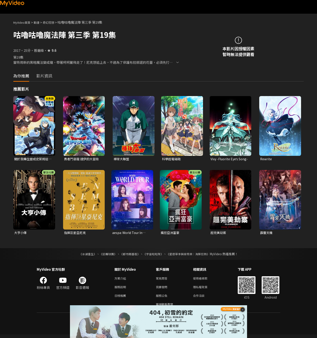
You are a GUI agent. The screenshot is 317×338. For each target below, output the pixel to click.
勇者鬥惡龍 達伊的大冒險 (82, 159)
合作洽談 (202, 298)
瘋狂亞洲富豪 (171, 233)
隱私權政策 (204, 288)
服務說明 (121, 288)
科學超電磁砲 (172, 159)
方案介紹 (121, 279)
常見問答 (162, 279)
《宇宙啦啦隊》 (153, 255)
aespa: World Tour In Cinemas (128, 233)
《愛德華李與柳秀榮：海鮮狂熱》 (191, 255)
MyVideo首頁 (23, 22)
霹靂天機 (266, 233)
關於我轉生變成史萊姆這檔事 (32, 159)
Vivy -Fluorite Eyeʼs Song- (225, 159)
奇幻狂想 (53, 22)
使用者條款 (204, 279)
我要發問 (162, 288)
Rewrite (266, 159)
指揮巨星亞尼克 (75, 233)
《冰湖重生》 (84, 255)
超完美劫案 (219, 233)
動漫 (40, 22)
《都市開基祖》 (129, 255)
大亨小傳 (20, 233)
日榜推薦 (121, 298)
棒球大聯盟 (122, 159)
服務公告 (162, 298)
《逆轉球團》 (105, 255)
